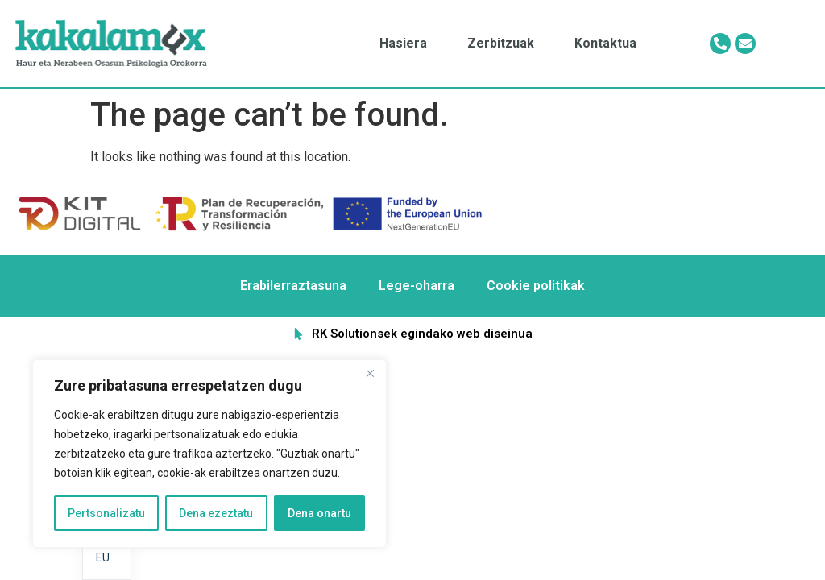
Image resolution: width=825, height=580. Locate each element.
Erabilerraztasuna (293, 285)
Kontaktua (605, 43)
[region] (209, 453)
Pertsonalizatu (106, 513)
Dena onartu (319, 513)
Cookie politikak (536, 285)
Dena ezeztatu (216, 513)
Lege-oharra (416, 285)
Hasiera (403, 43)
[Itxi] (369, 373)
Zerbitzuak (500, 43)
